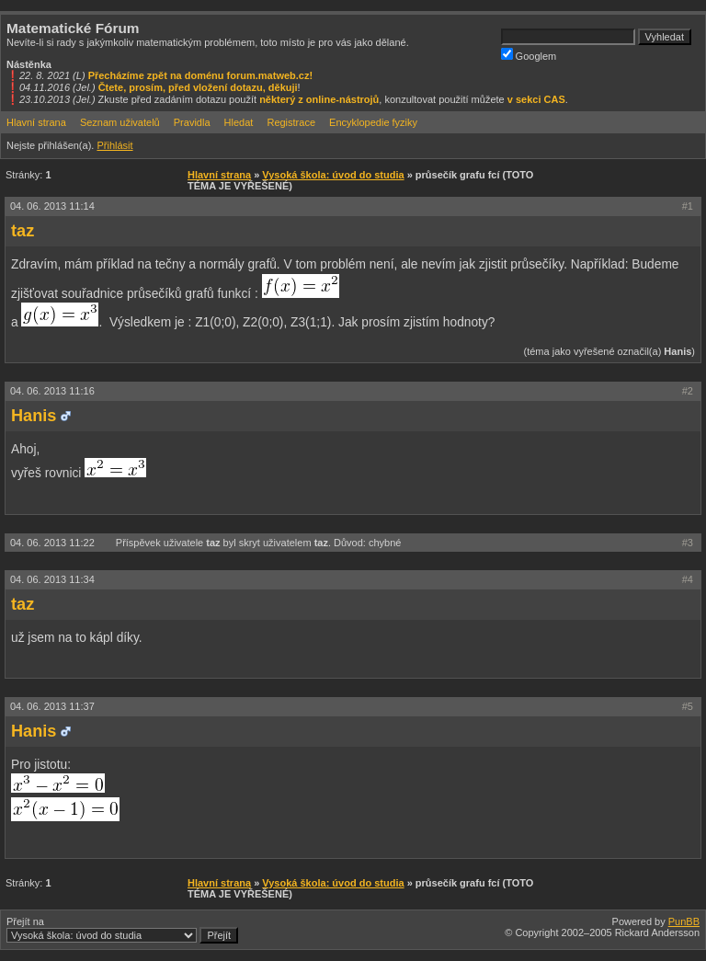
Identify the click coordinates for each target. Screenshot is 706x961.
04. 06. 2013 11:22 (53, 542)
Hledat (239, 122)
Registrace (291, 122)
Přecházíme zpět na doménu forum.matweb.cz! (200, 75)
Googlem (529, 55)
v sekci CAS (536, 99)
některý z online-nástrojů (319, 99)
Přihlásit (114, 145)
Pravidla (192, 122)
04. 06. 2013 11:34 (52, 579)
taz (22, 231)
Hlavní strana (36, 122)
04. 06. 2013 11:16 (52, 390)
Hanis (33, 415)
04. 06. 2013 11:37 (52, 706)
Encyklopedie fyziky (373, 122)
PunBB (684, 921)
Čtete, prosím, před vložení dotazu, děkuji (198, 87)
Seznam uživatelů (120, 122)
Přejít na (122, 930)
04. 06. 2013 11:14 (52, 206)
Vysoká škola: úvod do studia (333, 174)
